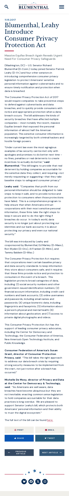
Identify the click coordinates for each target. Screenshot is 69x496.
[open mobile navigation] (61, 7)
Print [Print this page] (19, 430)
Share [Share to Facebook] (19, 438)
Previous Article (21, 452)
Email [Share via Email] (50, 430)
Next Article (50, 452)
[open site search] (7, 7)
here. (50, 420)
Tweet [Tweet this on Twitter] (50, 438)
